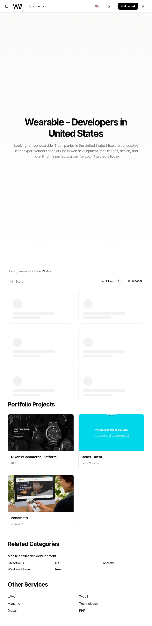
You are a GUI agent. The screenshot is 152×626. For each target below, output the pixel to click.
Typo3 (83, 596)
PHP (82, 611)
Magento (14, 604)
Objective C (16, 563)
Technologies (88, 604)
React (59, 569)
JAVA (11, 596)
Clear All (134, 281)
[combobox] (99, 6)
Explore (36, 6)
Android (108, 563)
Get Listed (128, 6)
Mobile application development (32, 556)
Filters (111, 281)
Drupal (12, 611)
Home (11, 271)
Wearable (25, 271)
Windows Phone (19, 569)
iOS (57, 563)
